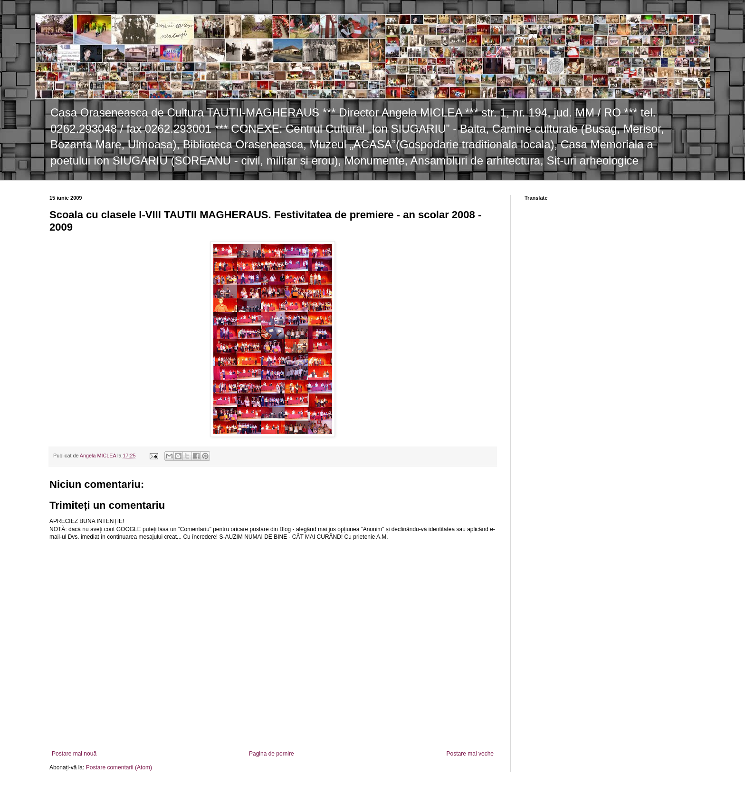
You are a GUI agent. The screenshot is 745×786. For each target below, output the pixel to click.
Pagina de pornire (271, 753)
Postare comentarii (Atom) (119, 767)
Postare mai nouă (74, 753)
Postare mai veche (470, 753)
